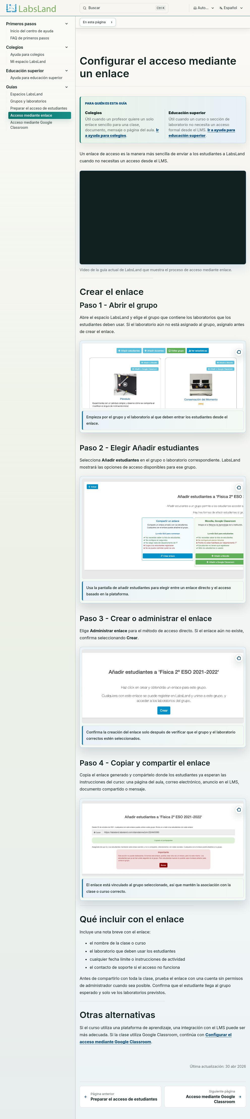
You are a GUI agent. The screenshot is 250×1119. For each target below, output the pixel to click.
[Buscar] (124, 8)
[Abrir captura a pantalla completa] (239, 352)
